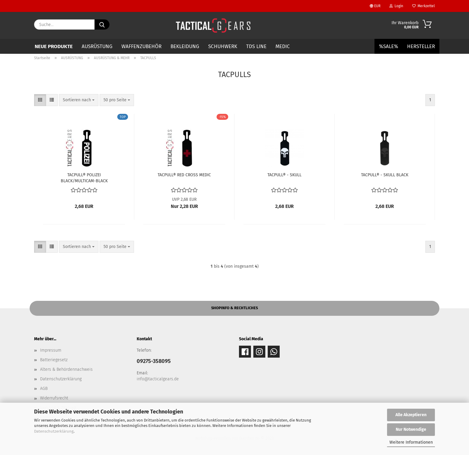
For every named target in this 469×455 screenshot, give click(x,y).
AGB (44, 388)
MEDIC (282, 46)
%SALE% (388, 46)
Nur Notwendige (411, 429)
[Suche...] (102, 24)
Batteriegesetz (54, 359)
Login (396, 6)
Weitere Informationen (411, 442)
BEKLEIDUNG (184, 46)
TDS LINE (256, 46)
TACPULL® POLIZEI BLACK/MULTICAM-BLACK (84, 177)
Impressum (50, 350)
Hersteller (421, 46)
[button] (40, 100)
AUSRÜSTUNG (97, 46)
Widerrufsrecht (54, 398)
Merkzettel (423, 6)
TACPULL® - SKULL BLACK (384, 174)
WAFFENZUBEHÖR (141, 46)
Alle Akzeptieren (411, 414)
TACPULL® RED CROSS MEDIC (184, 174)
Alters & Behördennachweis (66, 369)
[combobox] (78, 100)
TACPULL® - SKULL (284, 174)
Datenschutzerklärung (54, 431)
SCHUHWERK (222, 46)
